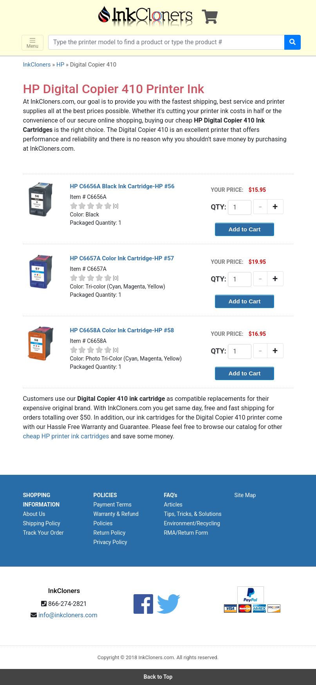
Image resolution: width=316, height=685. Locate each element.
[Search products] (166, 42)
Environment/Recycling (192, 523)
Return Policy (110, 533)
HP (60, 64)
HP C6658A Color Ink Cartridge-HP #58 (122, 330)
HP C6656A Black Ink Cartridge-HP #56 (122, 186)
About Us (34, 514)
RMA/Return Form (186, 533)
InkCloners (37, 64)
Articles (173, 504)
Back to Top (158, 677)
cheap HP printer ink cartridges (66, 436)
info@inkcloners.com (68, 615)
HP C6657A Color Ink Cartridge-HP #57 (122, 258)
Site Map (245, 495)
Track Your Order (43, 533)
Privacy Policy (110, 542)
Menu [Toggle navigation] (32, 43)
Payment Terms (113, 504)
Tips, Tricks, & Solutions (193, 514)
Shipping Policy (41, 523)
